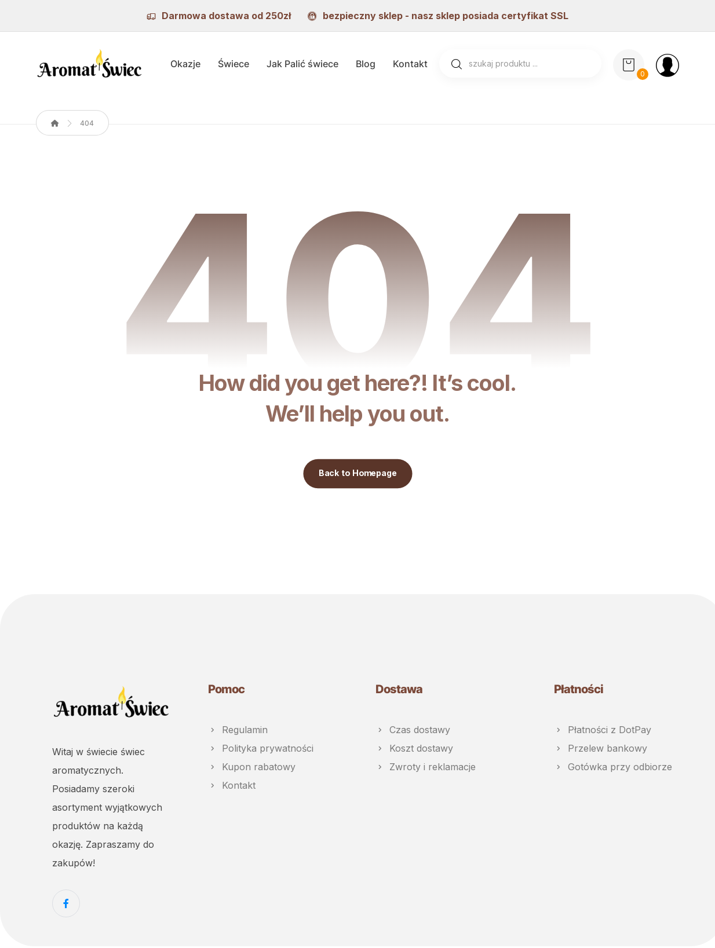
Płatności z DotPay (602, 731)
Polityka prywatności (260, 750)
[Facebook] (66, 905)
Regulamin (238, 731)
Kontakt (232, 787)
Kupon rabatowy (252, 768)
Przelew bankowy (600, 750)
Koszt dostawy (414, 750)
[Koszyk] (628, 65)
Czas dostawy (412, 731)
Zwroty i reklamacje (425, 768)
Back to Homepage (357, 475)
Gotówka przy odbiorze (613, 768)
